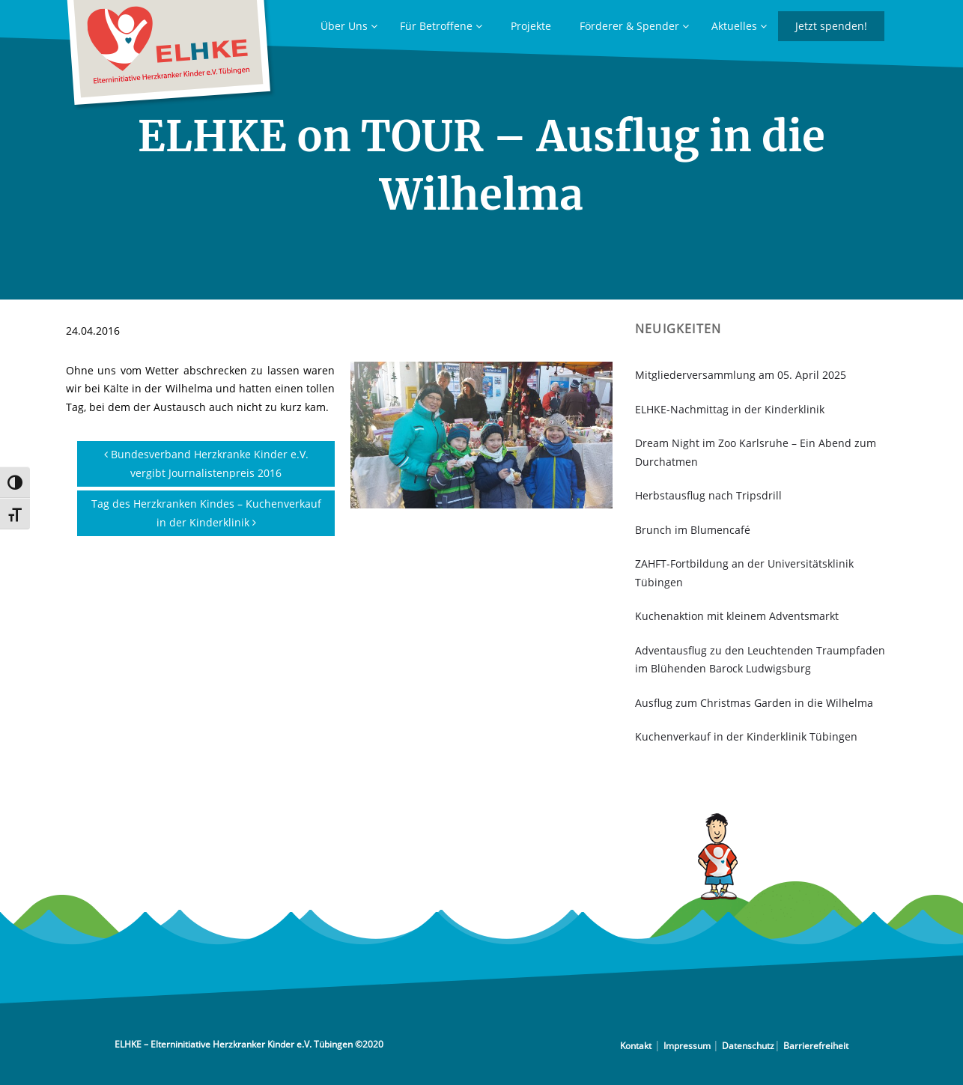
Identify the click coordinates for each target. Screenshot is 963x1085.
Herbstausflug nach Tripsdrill (708, 495)
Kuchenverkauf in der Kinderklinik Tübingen (746, 736)
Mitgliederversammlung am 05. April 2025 (740, 375)
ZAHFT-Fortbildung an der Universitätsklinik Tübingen (744, 572)
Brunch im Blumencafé (692, 530)
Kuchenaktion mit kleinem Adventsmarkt (737, 616)
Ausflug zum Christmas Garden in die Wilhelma (754, 703)
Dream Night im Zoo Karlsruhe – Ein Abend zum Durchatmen (755, 452)
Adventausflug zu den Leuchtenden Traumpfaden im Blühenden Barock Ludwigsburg (760, 659)
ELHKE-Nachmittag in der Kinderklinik (729, 409)
